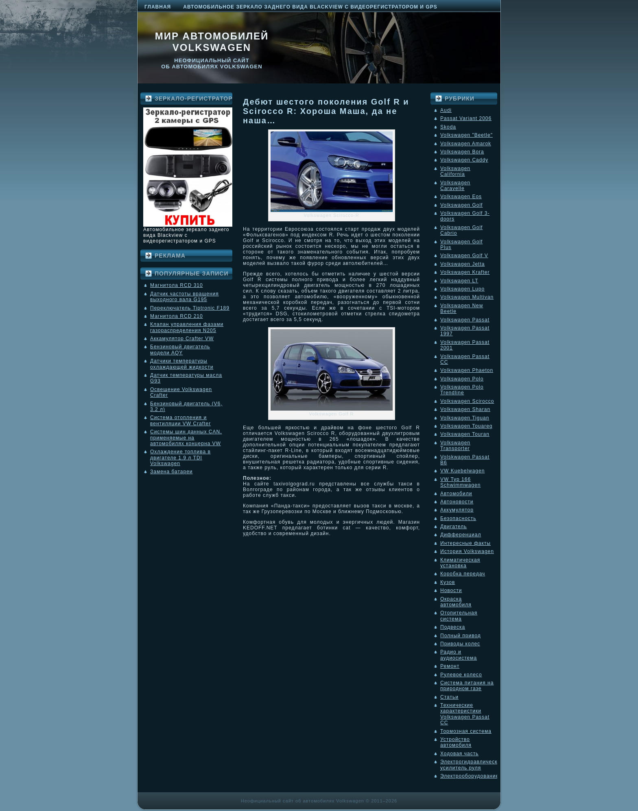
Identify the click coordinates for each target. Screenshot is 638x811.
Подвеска (452, 627)
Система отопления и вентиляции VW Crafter (180, 420)
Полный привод (460, 635)
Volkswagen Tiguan (464, 418)
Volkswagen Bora (462, 152)
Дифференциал (460, 535)
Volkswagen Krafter (464, 272)
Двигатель (453, 526)
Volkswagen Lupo (462, 289)
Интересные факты (465, 543)
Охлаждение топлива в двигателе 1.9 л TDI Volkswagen (180, 457)
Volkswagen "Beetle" (466, 135)
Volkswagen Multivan (467, 297)
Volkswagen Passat (464, 320)
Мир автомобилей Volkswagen (212, 42)
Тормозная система (466, 731)
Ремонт (449, 666)
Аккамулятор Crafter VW (182, 338)
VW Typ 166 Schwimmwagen (460, 482)
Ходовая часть (459, 753)
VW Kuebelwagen (462, 471)
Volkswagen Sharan (465, 409)
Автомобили (456, 493)
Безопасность (458, 518)
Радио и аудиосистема (458, 654)
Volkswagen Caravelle (455, 185)
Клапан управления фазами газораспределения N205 (186, 327)
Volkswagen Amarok (465, 143)
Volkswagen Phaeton (466, 370)
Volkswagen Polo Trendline (461, 390)
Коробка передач (462, 574)
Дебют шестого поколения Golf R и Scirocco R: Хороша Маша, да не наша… (326, 111)
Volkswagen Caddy (464, 160)
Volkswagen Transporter (455, 445)
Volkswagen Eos (461, 196)
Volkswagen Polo (461, 379)
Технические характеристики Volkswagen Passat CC (464, 714)
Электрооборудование (469, 776)
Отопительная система (458, 615)
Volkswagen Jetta (462, 264)
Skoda (448, 127)
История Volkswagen (467, 551)
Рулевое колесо (461, 675)
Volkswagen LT (459, 281)
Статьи (449, 697)
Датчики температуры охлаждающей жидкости (181, 363)
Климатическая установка (460, 562)
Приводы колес (460, 644)
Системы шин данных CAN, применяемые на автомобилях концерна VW (186, 437)
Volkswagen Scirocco (467, 401)
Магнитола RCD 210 (176, 316)
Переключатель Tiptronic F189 (189, 308)
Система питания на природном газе (467, 685)
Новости (451, 590)
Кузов (447, 582)
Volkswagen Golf (461, 205)
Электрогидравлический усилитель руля (472, 764)
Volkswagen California (455, 171)
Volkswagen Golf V (464, 255)
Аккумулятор (457, 510)
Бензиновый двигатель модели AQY (180, 349)
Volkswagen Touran (464, 434)
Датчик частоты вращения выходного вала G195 (184, 296)
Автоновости (457, 502)
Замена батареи (171, 471)
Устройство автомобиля (456, 742)
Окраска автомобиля (456, 602)
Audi (446, 110)
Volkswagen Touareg (466, 426)
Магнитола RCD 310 (176, 285)
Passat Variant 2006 (466, 118)
